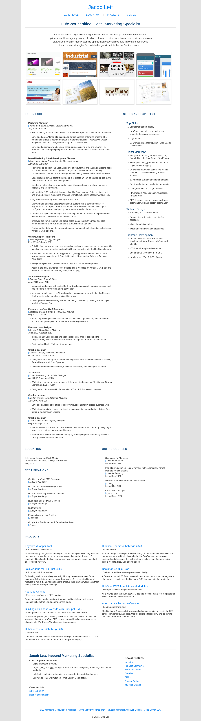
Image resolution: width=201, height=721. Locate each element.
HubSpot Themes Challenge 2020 (122, 546)
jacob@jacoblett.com (39, 695)
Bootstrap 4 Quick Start (115, 568)
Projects (113, 15)
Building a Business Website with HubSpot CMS (53, 609)
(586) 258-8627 (36, 691)
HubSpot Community (134, 666)
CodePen (129, 673)
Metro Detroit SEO (152, 710)
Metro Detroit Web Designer (92, 710)
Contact (132, 15)
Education (93, 15)
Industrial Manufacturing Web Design (124, 710)
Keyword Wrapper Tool (38, 546)
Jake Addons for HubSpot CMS (43, 568)
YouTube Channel (35, 591)
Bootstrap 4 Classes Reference (120, 603)
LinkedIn (129, 662)
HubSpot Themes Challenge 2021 (45, 629)
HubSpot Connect (133, 669)
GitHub (128, 677)
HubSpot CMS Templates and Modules (125, 586)
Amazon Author (132, 681)
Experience (71, 15)
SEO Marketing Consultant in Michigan (58, 710)
